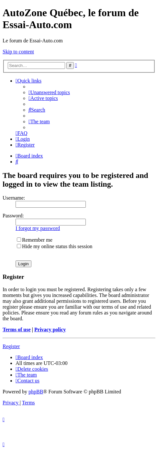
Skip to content (18, 51)
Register (11, 346)
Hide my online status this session (54, 246)
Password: (13, 215)
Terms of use (17, 329)
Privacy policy (50, 329)
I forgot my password (38, 228)
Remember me (34, 240)
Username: (14, 198)
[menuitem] (49, 92)
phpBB (35, 391)
